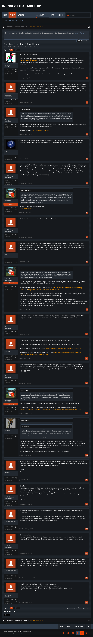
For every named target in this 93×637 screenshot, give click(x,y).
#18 (86, 553)
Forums (12, 15)
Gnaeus (7, 376)
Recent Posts (20, 20)
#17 (86, 528)
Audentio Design (18, 633)
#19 (86, 578)
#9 (87, 309)
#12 (86, 383)
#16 (86, 504)
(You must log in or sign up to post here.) (78, 608)
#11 (86, 358)
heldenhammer (10, 497)
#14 (86, 455)
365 (16, 436)
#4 (87, 158)
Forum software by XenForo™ (17, 631)
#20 (86, 602)
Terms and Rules (79, 627)
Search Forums (9, 20)
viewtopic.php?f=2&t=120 (41, 130)
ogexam (7, 351)
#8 (87, 261)
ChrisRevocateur (10, 521)
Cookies (78, 40)
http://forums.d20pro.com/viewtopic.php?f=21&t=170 (63, 348)
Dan (6, 151)
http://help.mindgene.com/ (29, 60)
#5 (87, 183)
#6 (87, 212)
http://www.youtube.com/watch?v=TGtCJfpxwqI (43, 290)
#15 (86, 479)
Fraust (7, 254)
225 (16, 126)
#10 (86, 334)
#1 (87, 78)
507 (16, 71)
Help (68, 627)
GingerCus (8, 95)
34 (16, 601)
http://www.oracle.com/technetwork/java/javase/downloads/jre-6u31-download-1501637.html (50, 409)
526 (16, 357)
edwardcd (8, 200)
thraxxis (30, 46)
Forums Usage (84, 40)
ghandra (7, 472)
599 (16, 158)
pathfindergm (9, 176)
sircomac (8, 595)
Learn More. (79, 33)
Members (21, 15)
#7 (87, 237)
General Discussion (17, 46)
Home (5, 15)
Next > (17, 50)
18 (16, 503)
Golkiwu (7, 430)
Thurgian (8, 120)
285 (16, 528)
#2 (87, 102)
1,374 (15, 209)
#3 (87, 134)
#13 (86, 413)
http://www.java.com (26, 208)
